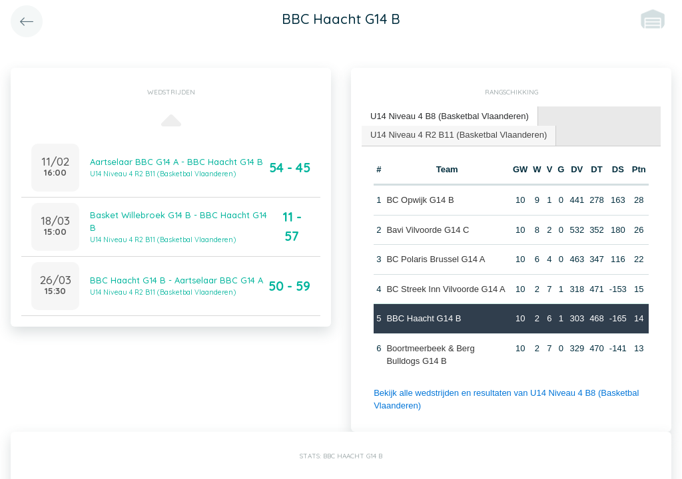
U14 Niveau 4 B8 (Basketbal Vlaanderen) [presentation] (449, 116)
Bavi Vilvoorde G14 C (427, 230)
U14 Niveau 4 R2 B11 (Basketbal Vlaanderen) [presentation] (458, 135)
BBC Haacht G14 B (423, 318)
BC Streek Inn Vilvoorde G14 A (445, 289)
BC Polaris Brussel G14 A (435, 259)
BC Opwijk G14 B (420, 200)
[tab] (450, 116)
